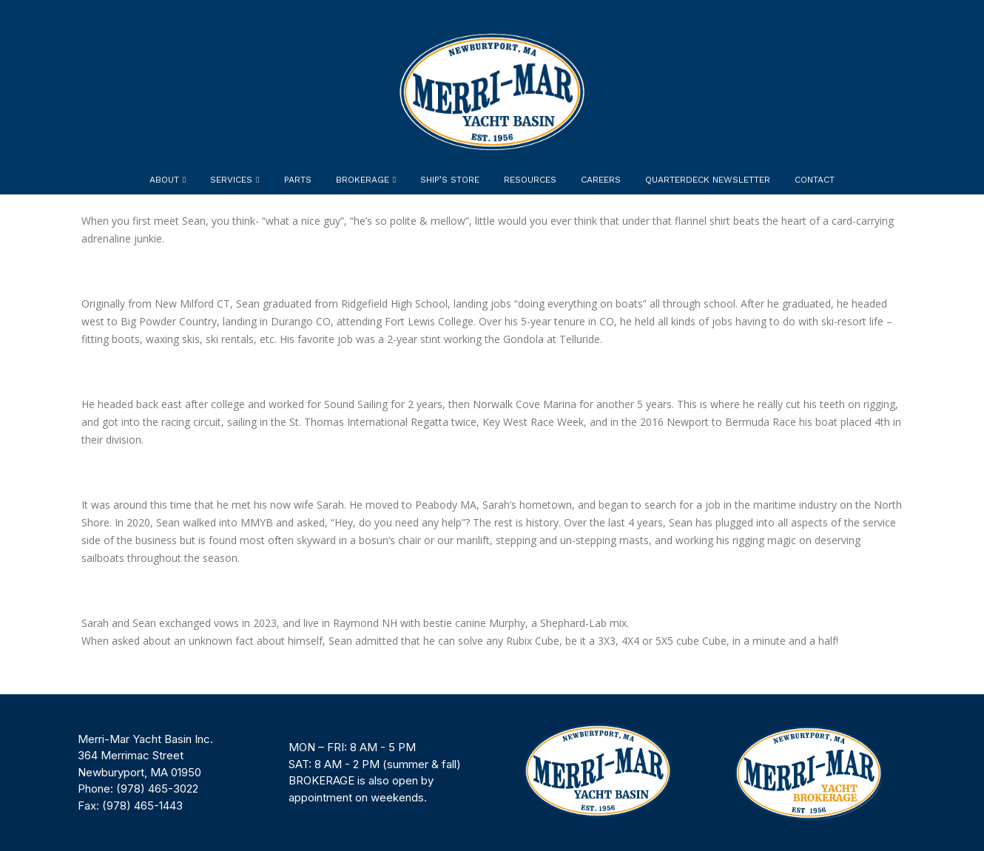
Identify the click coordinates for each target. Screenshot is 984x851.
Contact (815, 179)
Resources (530, 179)
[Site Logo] (492, 91)
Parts (297, 179)
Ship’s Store (449, 179)
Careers (601, 179)
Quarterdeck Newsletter (707, 179)
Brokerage (362, 179)
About (164, 179)
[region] (492, 772)
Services (231, 179)
